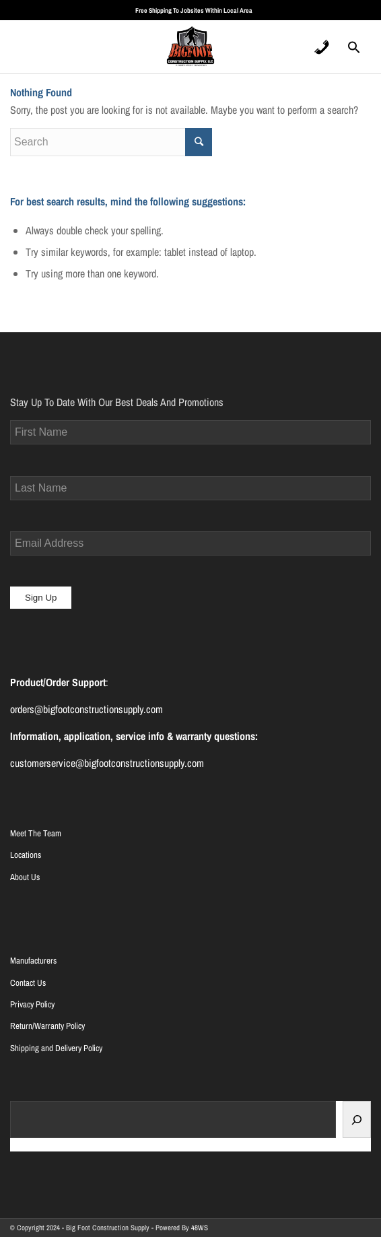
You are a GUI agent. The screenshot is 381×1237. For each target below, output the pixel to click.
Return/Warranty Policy (47, 1026)
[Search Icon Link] (354, 51)
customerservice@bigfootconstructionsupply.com (107, 763)
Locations (25, 855)
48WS (199, 1227)
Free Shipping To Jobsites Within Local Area (193, 10)
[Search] (357, 1119)
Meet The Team (35, 833)
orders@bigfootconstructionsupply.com (86, 709)
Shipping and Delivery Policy (56, 1048)
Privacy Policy (32, 1004)
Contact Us (28, 983)
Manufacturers (33, 960)
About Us (25, 877)
